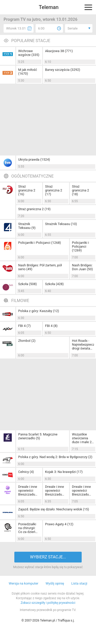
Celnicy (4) (26, 472)
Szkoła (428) (54, 284)
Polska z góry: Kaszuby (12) (38, 311)
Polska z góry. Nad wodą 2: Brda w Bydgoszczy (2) (55, 457)
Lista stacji (79, 583)
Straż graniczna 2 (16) (26, 190)
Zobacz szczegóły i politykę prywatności (48, 603)
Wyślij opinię (55, 583)
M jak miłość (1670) (27, 71)
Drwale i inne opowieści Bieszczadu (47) (81, 490)
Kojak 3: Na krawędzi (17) (64, 472)
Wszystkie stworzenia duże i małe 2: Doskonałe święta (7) (82, 438)
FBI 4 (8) (51, 326)
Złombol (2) (27, 341)
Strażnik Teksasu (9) (27, 226)
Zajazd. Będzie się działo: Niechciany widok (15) (53, 509)
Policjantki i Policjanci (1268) (39, 243)
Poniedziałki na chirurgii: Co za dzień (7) (27, 528)
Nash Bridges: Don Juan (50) (82, 267)
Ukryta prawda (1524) (34, 159)
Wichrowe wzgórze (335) (28, 53)
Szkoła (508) (27, 284)
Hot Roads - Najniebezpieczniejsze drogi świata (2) (83, 344)
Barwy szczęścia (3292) (62, 70)
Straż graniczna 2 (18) (80, 190)
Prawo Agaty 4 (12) (59, 524)
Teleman (48, 7)
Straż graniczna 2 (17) (53, 190)
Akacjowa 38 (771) (59, 51)
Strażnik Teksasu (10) (61, 224)
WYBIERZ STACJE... (48, 557)
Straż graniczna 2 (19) (34, 209)
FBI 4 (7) (24, 326)
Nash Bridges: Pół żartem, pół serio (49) (40, 267)
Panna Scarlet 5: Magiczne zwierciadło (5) (37, 436)
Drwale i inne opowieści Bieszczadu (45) (27, 490)
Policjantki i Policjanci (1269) (80, 246)
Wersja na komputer (23, 583)
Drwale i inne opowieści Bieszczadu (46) (54, 490)
